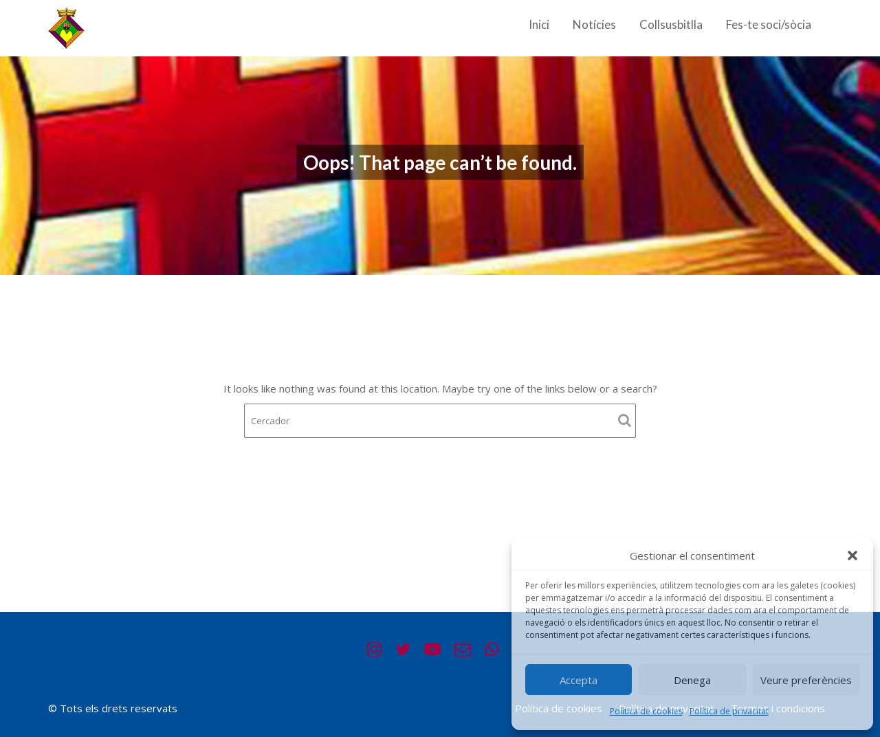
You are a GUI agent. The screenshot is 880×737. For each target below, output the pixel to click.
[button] (852, 555)
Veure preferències (806, 680)
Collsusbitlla (671, 24)
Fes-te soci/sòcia (768, 24)
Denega (692, 680)
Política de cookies (646, 711)
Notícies (594, 24)
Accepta (578, 680)
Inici (539, 24)
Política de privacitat (729, 711)
